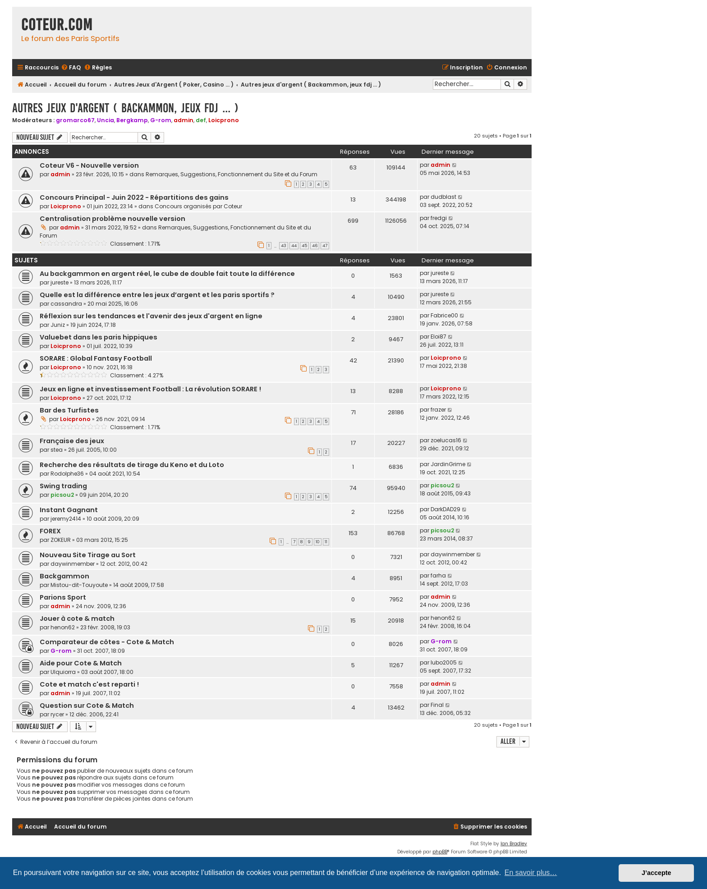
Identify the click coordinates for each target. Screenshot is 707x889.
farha (438, 575)
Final (437, 705)
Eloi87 (438, 336)
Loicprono (223, 120)
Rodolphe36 (67, 473)
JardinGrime (448, 464)
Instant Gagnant (69, 509)
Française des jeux (72, 440)
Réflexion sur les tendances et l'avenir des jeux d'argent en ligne (151, 316)
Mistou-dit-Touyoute (79, 585)
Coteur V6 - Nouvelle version (89, 165)
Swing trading (63, 485)
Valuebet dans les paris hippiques (98, 337)
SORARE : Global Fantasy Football (96, 358)
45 (304, 245)
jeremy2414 (65, 518)
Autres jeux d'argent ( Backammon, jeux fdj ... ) (125, 108)
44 (294, 245)
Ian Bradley (513, 843)
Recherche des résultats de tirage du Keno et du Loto (132, 464)
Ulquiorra (63, 672)
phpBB (439, 851)
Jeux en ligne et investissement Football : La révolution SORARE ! (150, 389)
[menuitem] (71, 68)
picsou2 (62, 495)
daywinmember (72, 564)
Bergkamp (132, 120)
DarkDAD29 (445, 509)
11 (326, 542)
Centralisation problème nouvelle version (112, 218)
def (201, 120)
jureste (59, 282)
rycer (57, 714)
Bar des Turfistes (69, 410)
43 (283, 245)
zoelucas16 (446, 440)
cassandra (66, 303)
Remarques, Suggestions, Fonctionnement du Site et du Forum (231, 174)
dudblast (443, 197)
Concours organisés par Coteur (198, 206)
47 (324, 245)
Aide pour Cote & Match (81, 663)
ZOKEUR (60, 540)
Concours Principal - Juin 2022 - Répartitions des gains (134, 197)
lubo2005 (444, 662)
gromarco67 (75, 120)
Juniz (57, 325)
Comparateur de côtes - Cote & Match (107, 641)
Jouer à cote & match (77, 618)
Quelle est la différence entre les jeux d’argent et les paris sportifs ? (157, 294)
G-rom (160, 120)
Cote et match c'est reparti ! (89, 684)
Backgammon (64, 576)
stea (56, 450)
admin (183, 120)
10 (318, 542)
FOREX (50, 531)
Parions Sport (63, 597)
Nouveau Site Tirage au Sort (88, 554)
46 (314, 245)
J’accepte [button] (656, 872)
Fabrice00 (444, 315)
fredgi (439, 218)
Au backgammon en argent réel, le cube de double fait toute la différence (167, 273)
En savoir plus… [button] (531, 872)
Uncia (105, 120)
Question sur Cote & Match (87, 705)
